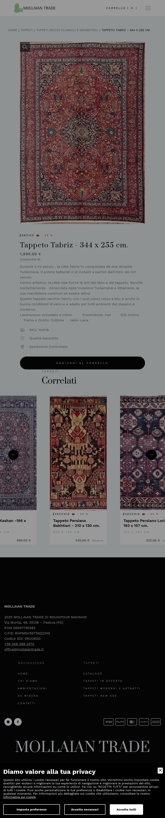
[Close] (160, 771)
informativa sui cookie (19, 797)
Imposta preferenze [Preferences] (32, 809)
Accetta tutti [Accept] (126, 809)
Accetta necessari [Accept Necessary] (85, 809)
